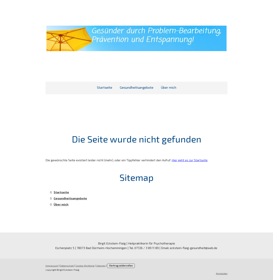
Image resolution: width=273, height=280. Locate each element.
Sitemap (100, 265)
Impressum (52, 265)
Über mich (168, 87)
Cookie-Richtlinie (84, 265)
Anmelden (222, 273)
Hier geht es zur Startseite (190, 160)
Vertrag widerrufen (121, 265)
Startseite (104, 87)
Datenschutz (67, 265)
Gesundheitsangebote (136, 87)
